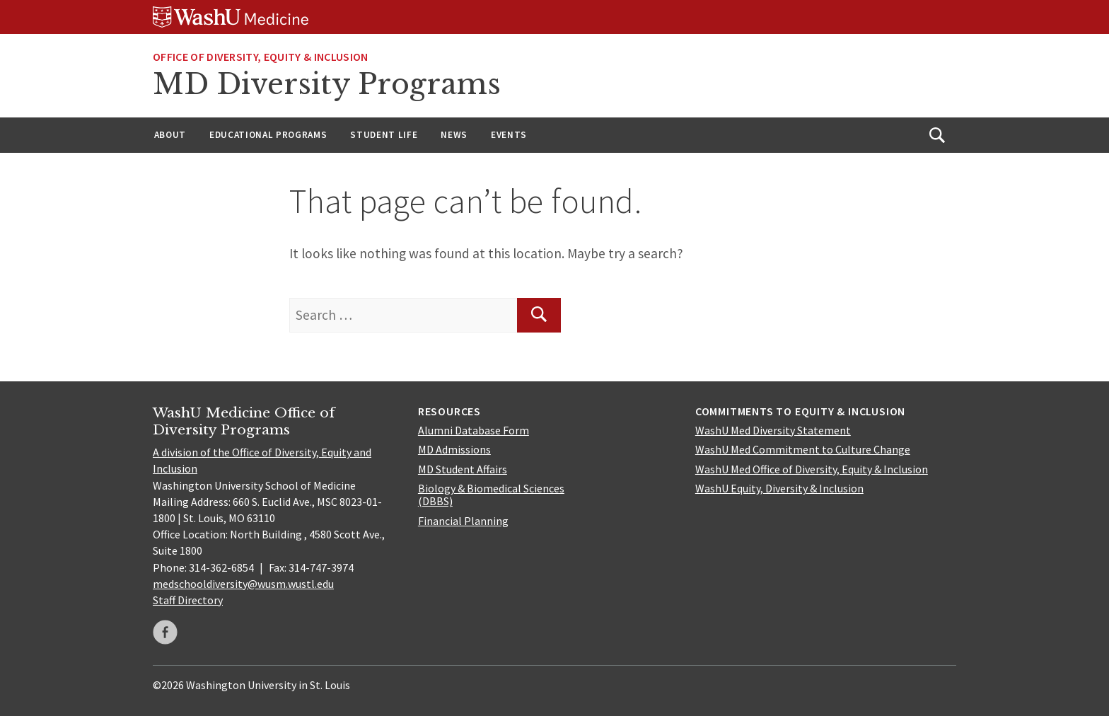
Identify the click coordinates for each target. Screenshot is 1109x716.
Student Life (383, 135)
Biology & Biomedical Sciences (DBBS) (491, 494)
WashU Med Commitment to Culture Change (802, 449)
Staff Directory (188, 600)
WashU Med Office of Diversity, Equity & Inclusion (811, 469)
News (454, 135)
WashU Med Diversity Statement (773, 430)
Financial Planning (463, 521)
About (170, 135)
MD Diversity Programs (327, 84)
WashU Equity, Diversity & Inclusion (779, 488)
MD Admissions (454, 449)
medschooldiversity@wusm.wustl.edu (243, 584)
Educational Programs (268, 135)
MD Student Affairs (462, 469)
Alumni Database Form (473, 430)
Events (509, 135)
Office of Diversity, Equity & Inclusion (260, 57)
